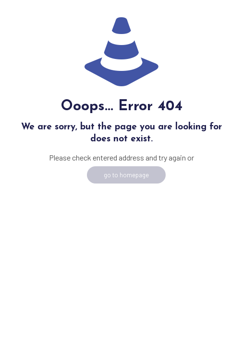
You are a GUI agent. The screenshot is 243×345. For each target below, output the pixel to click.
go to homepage (126, 175)
